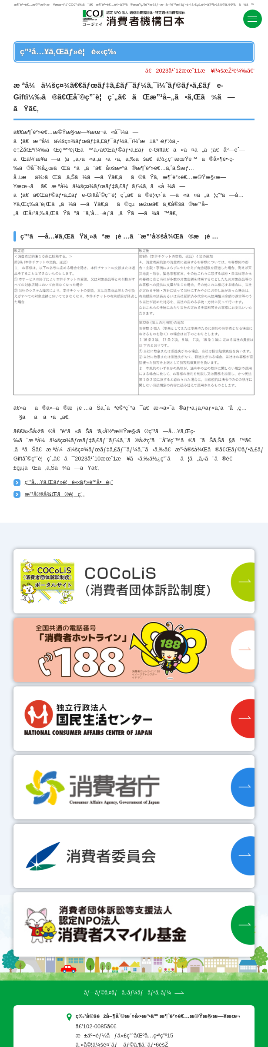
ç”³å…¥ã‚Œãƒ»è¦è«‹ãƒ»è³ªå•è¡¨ (69, 482)
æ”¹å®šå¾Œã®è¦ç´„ (54, 494)
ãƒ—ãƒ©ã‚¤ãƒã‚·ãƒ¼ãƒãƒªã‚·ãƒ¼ (127, 993)
